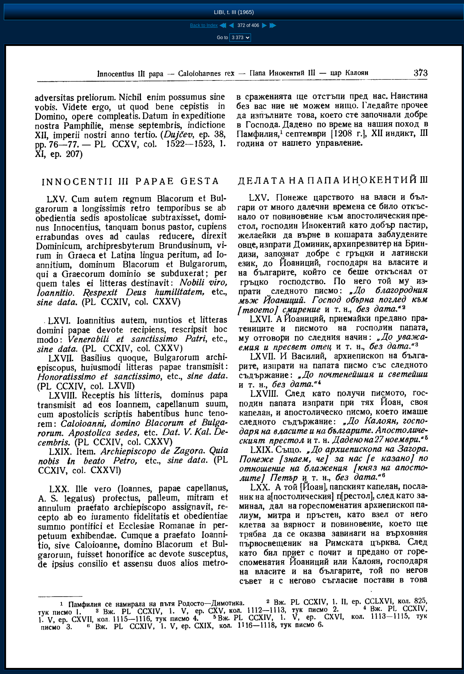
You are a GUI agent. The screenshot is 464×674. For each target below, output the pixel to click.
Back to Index (204, 25)
